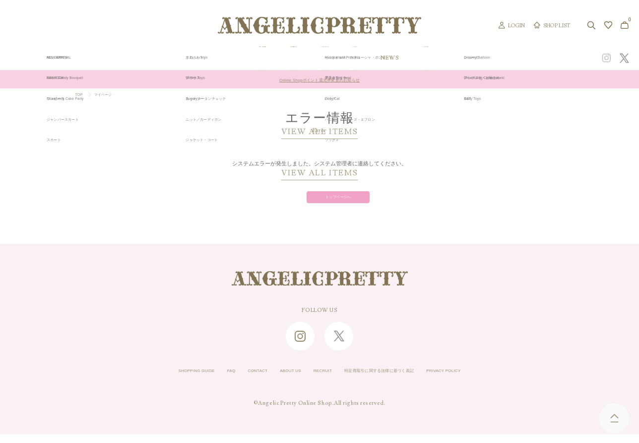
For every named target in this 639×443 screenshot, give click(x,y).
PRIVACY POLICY (486, 380)
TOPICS (439, 58)
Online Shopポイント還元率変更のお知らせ (319, 79)
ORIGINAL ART (250, 58)
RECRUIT (318, 380)
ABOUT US (276, 380)
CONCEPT (531, 58)
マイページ (112, 96)
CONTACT (233, 380)
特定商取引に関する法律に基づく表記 (396, 380)
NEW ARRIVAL (318, 58)
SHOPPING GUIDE (154, 380)
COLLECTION (384, 58)
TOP (80, 96)
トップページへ (319, 202)
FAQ (199, 380)
